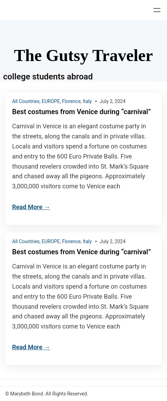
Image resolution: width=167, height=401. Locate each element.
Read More (27, 207)
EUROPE (51, 101)
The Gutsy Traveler (83, 55)
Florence (71, 101)
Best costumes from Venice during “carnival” (81, 112)
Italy (87, 101)
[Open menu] (157, 10)
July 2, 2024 (113, 101)
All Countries (25, 101)
